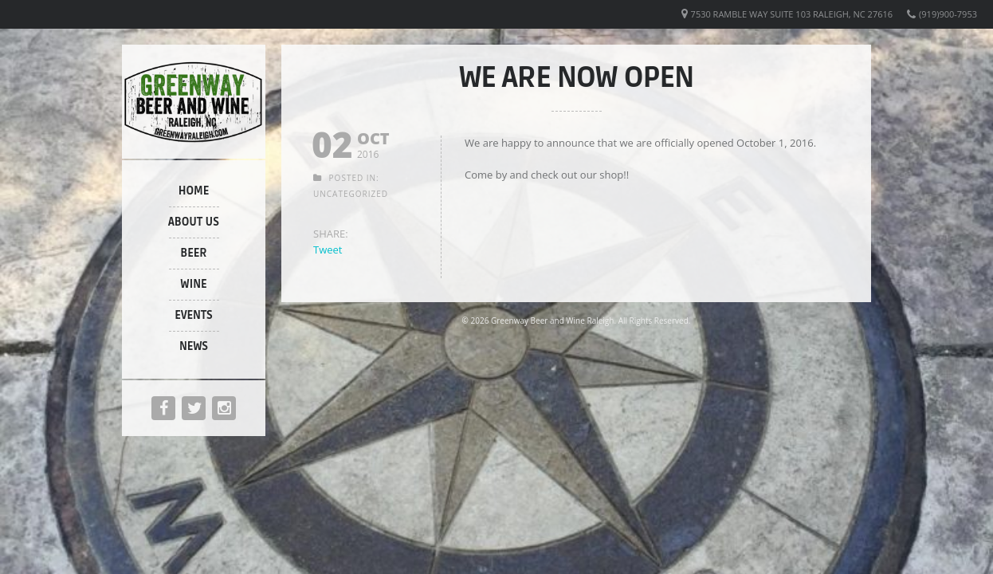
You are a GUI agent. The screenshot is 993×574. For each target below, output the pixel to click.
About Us (193, 222)
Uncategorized (350, 193)
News (193, 346)
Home (194, 191)
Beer (193, 253)
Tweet (327, 249)
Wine (193, 284)
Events (193, 315)
